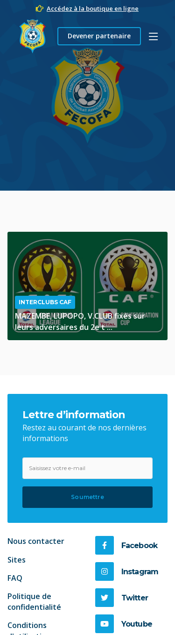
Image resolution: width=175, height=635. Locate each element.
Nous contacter (35, 541)
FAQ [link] (14, 578)
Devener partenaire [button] (99, 35)
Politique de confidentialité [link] (34, 601)
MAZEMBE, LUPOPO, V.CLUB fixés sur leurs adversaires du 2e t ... (80, 321)
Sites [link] (16, 560)
